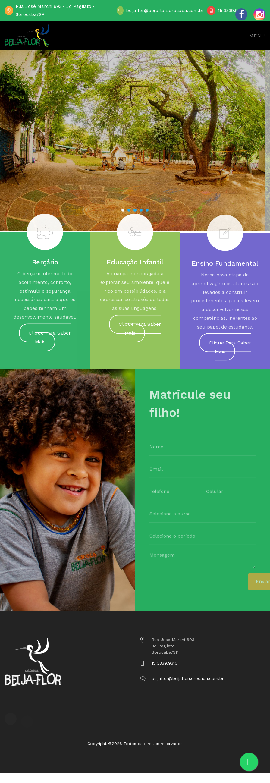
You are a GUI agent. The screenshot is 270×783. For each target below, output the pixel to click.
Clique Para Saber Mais (50, 340)
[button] (122, 210)
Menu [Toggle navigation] (257, 36)
